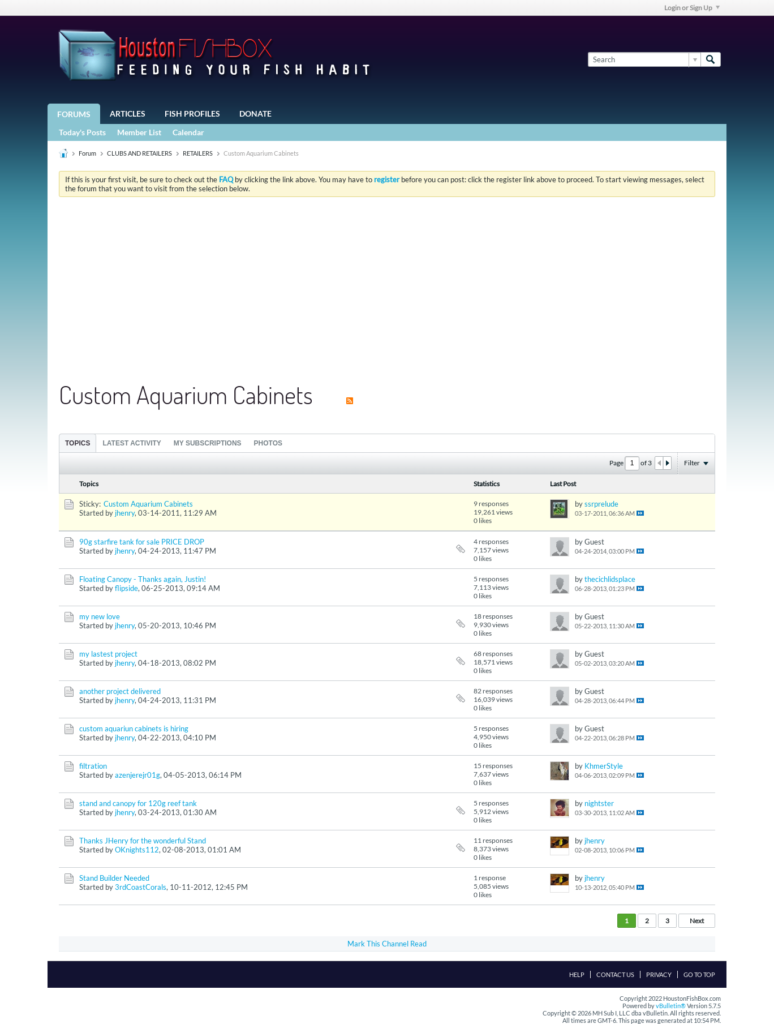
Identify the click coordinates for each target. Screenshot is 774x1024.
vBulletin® (671, 1005)
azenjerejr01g (137, 774)
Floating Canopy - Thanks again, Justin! (142, 579)
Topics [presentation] (77, 443)
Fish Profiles (192, 113)
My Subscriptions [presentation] (208, 443)
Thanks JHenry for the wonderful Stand (142, 840)
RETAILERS (198, 153)
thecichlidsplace (609, 579)
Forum (87, 153)
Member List (139, 132)
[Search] (644, 59)
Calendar (188, 132)
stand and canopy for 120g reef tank (138, 803)
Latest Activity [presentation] (131, 443)
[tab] (77, 443)
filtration (93, 765)
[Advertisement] (387, 290)
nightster (599, 803)
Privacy (659, 974)
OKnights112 (137, 849)
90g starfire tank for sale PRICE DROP (141, 541)
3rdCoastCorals (140, 887)
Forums (74, 114)
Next (697, 920)
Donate (255, 113)
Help (576, 974)
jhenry (125, 512)
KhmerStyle (603, 765)
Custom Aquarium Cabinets (148, 503)
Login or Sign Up (692, 7)
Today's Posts (82, 132)
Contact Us (615, 974)
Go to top (699, 974)
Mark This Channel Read (387, 943)
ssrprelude (601, 503)
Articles (127, 113)
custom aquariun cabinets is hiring (133, 728)
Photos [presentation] (268, 443)
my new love (99, 616)
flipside (126, 588)
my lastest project (108, 653)
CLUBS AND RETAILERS (139, 153)
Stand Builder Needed (114, 877)
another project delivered (120, 691)
